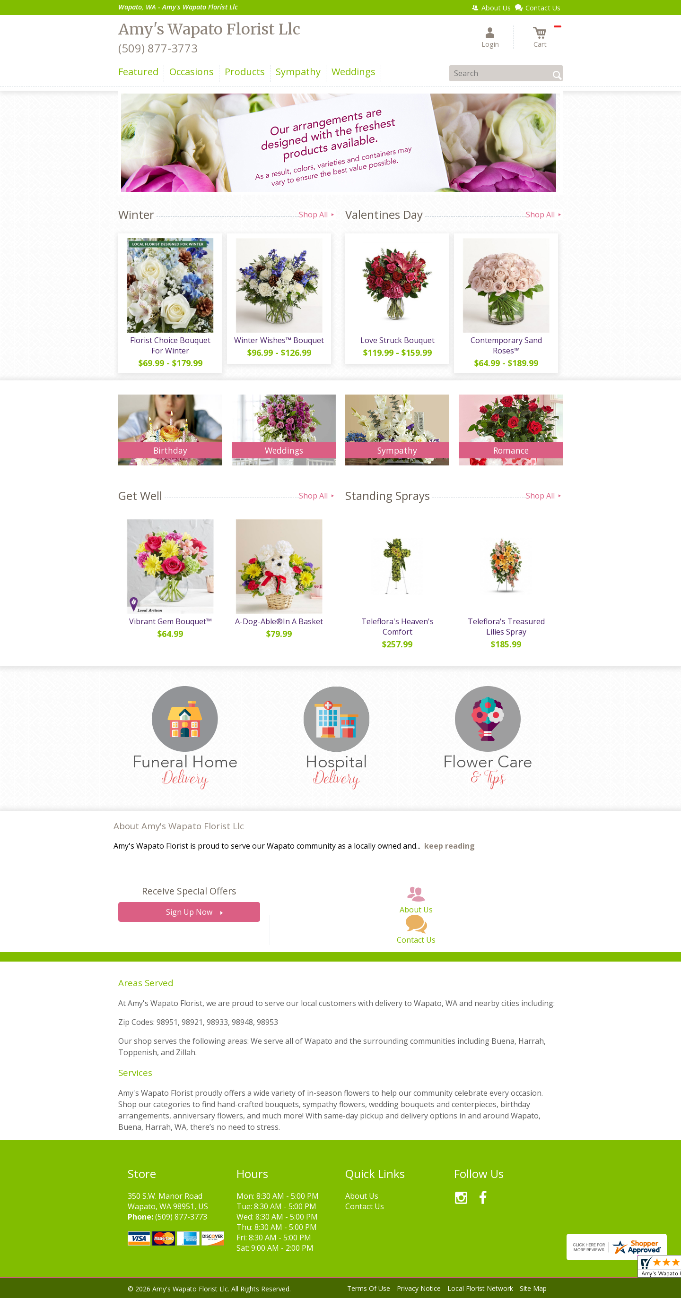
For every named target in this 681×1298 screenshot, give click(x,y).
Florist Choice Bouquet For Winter (170, 345)
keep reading (449, 846)
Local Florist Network (480, 1288)
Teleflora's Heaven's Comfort (397, 626)
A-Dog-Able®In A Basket (279, 621)
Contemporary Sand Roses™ (506, 345)
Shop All (317, 214)
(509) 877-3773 (158, 48)
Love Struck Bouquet (397, 340)
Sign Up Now (189, 912)
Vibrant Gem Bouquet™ (170, 621)
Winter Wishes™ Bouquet (279, 340)
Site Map (533, 1288)
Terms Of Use (368, 1288)
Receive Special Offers (189, 891)
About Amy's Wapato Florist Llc (179, 826)
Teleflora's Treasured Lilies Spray (506, 626)
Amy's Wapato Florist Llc (209, 29)
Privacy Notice (419, 1288)
